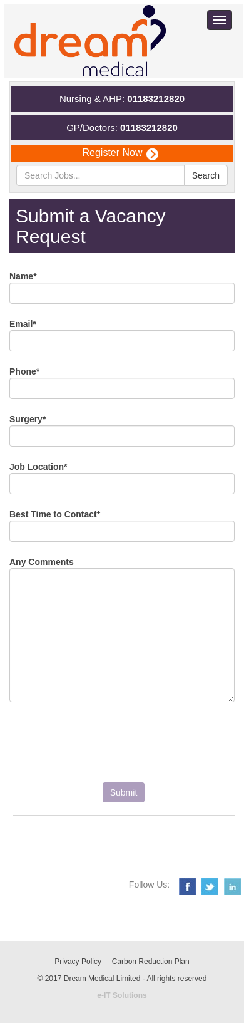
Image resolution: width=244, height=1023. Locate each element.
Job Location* (38, 467)
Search (206, 175)
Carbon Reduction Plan (151, 961)
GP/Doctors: (122, 127)
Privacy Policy (77, 961)
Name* (23, 276)
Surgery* (27, 419)
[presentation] (104, 748)
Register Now (120, 153)
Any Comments (41, 562)
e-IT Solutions (121, 995)
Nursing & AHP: (122, 98)
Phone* (24, 371)
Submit (124, 792)
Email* (22, 324)
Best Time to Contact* (54, 514)
